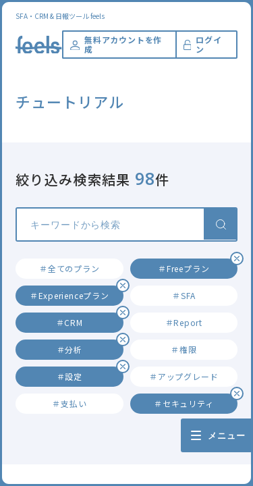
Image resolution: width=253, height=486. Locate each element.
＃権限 (183, 349)
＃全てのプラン (69, 268)
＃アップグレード (183, 376)
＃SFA (183, 295)
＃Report (183, 322)
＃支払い (69, 403)
